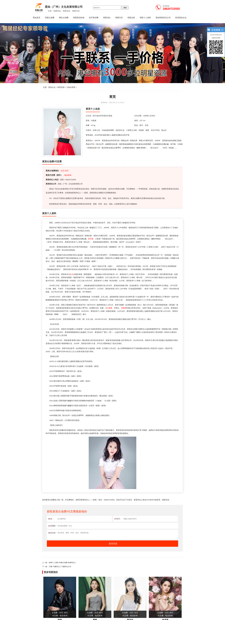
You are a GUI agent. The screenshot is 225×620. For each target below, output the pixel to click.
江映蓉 (109, 308)
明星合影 (131, 18)
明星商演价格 (78, 18)
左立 (71, 274)
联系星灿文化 (181, 18)
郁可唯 (90, 239)
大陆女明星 (70, 87)
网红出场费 (63, 18)
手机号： (118, 519)
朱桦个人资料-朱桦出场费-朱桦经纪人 (62, 562)
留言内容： (52, 533)
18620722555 (216, 38)
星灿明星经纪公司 (163, 18)
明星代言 (119, 18)
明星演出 (107, 18)
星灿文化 (51, 87)
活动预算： (52, 526)
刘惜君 (123, 308)
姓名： (51, 519)
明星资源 (60, 87)
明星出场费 (49, 18)
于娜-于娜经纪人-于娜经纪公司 (60, 566)
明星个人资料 (145, 18)
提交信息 (113, 543)
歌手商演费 (93, 18)
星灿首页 (36, 18)
